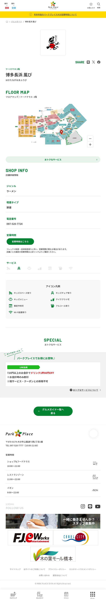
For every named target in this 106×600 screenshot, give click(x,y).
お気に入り (91, 6)
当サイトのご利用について (34, 571)
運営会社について (60, 577)
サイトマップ (15, 571)
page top (93, 434)
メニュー (92, 595)
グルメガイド (39, 595)
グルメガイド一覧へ (53, 411)
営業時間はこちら (20, 241)
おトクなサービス (53, 159)
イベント (66, 595)
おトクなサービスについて (85, 389)
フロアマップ (13, 595)
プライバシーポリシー (57, 571)
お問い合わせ (44, 577)
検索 (98, 6)
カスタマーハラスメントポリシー (82, 571)
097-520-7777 (16, 445)
